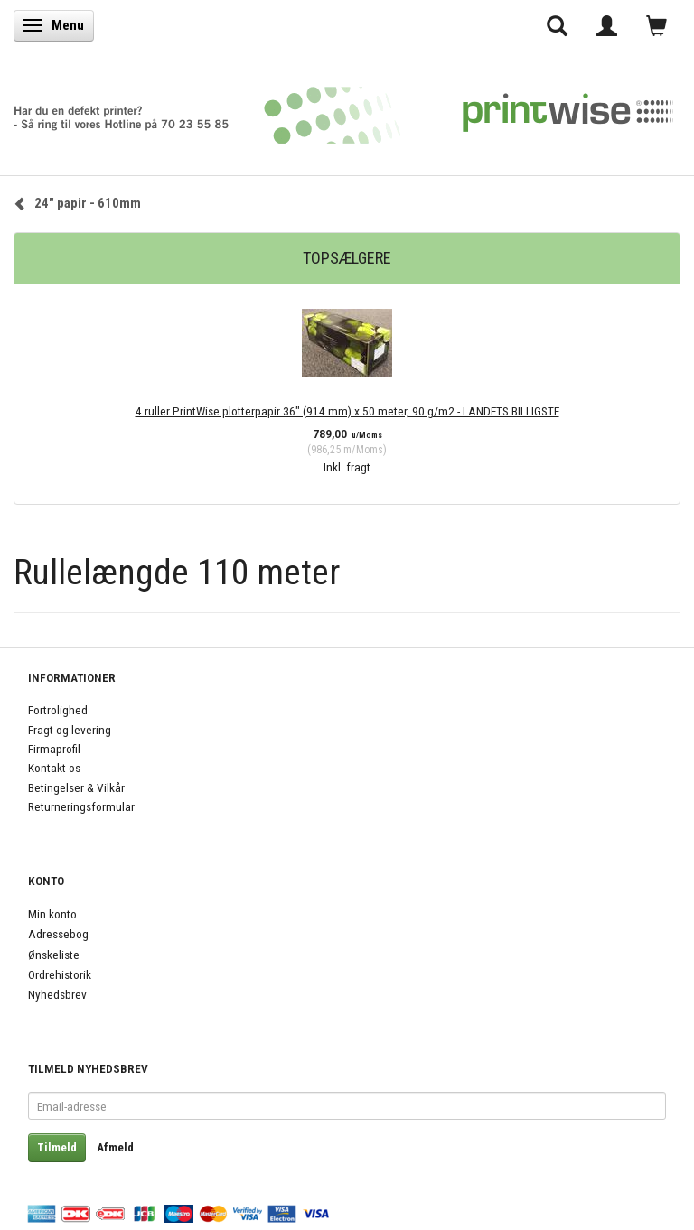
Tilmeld (57, 1147)
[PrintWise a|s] (343, 109)
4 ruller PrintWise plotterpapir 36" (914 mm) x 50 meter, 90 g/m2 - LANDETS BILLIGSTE (347, 411)
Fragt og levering (69, 729)
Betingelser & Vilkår (76, 787)
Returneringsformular (81, 806)
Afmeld (115, 1147)
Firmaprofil (54, 748)
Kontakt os (54, 767)
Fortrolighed (58, 710)
